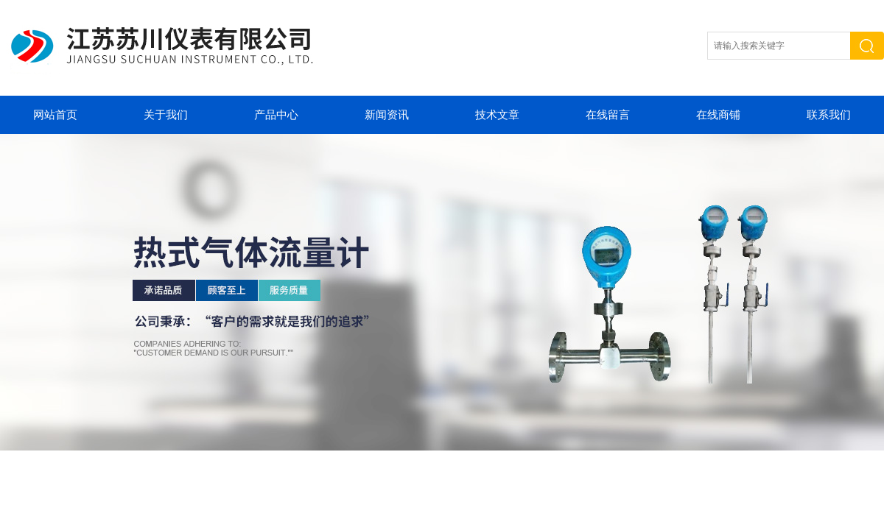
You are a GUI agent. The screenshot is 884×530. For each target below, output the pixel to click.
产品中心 (276, 115)
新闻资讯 (387, 115)
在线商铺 (718, 115)
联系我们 (829, 115)
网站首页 (55, 115)
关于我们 (166, 115)
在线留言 (608, 115)
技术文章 (497, 115)
